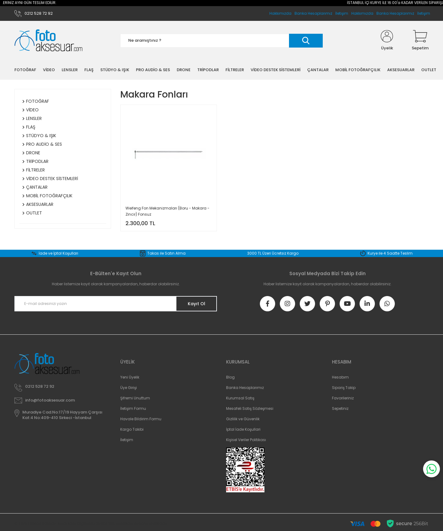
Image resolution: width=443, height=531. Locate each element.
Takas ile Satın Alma (166, 253)
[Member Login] (386, 40)
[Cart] (420, 40)
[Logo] (48, 40)
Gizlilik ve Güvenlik (243, 418)
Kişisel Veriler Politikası (246, 439)
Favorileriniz (343, 398)
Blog (230, 377)
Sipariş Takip (344, 387)
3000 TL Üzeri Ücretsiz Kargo (273, 253)
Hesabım (340, 377)
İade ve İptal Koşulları (58, 253)
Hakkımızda (362, 13)
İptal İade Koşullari (243, 429)
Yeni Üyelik (129, 377)
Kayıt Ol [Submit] (196, 304)
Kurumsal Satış (240, 398)
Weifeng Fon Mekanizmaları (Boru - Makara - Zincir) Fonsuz (167, 211)
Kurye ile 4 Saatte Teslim (390, 253)
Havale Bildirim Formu (140, 418)
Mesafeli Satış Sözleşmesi (249, 408)
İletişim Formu (133, 408)
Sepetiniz (340, 408)
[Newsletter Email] (115, 303)
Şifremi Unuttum (135, 398)
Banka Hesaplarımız (395, 13)
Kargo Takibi (132, 429)
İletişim (423, 13)
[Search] (221, 41)
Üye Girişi (128, 387)
